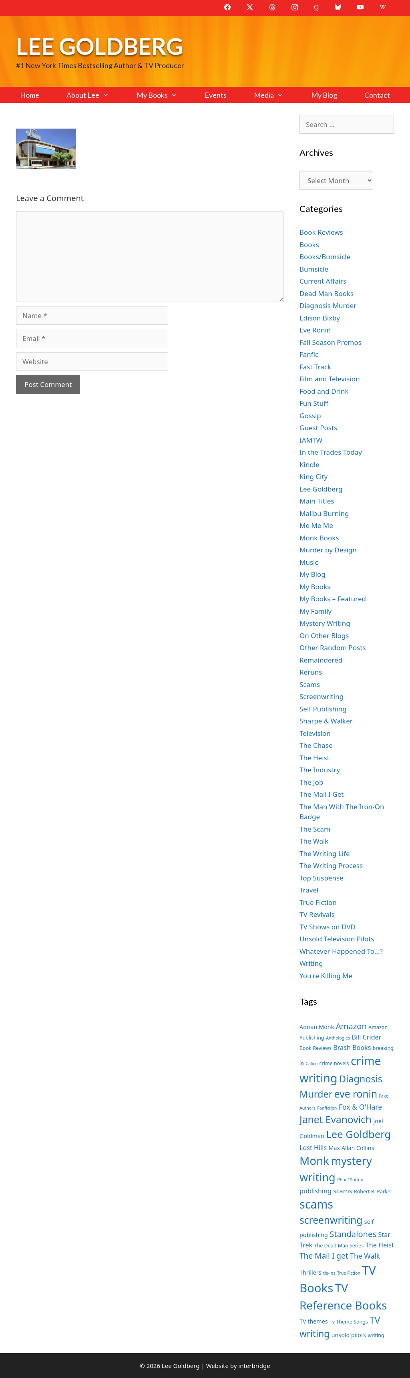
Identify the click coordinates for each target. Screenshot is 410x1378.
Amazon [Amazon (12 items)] (351, 1025)
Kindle (309, 464)
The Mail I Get (321, 794)
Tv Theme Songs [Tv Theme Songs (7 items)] (349, 1321)
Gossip (310, 415)
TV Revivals (317, 914)
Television (315, 733)
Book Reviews (321, 232)
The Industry (319, 769)
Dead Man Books (326, 293)
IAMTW (310, 440)
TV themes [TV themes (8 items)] (313, 1321)
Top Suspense (321, 877)
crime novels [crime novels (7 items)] (334, 1063)
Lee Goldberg (99, 46)
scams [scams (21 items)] (316, 1204)
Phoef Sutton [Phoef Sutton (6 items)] (350, 1180)
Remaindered (320, 660)
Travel (308, 889)
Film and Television (329, 378)
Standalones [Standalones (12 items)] (353, 1233)
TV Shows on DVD (327, 926)
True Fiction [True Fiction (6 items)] (348, 1273)
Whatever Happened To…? (341, 951)
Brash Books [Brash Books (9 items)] (352, 1047)
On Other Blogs (324, 635)
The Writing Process (331, 865)
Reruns (310, 672)
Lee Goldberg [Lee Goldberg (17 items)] (358, 1134)
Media (275, 95)
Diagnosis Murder (327, 305)
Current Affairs (322, 281)
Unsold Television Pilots (336, 938)
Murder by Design (328, 549)
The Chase (315, 745)
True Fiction (318, 902)
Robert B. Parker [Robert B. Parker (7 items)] (373, 1191)
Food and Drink (324, 391)
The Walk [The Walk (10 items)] (365, 1256)
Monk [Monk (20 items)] (314, 1160)
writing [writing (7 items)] (376, 1335)
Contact (377, 95)
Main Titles (316, 501)
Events (216, 95)
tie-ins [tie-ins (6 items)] (329, 1273)
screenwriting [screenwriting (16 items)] (330, 1220)
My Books (164, 95)
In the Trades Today (330, 452)
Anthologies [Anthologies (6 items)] (338, 1038)
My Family (315, 611)
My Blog (324, 95)
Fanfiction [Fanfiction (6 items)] (327, 1108)
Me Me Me (316, 525)
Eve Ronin (315, 329)
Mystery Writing (324, 623)
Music (308, 562)
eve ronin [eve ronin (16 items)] (355, 1093)
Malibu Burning (324, 513)
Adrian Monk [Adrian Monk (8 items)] (316, 1027)
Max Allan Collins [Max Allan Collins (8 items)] (351, 1148)
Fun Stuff (313, 403)
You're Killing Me (325, 975)
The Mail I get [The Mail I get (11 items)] (323, 1256)
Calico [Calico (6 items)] (311, 1063)
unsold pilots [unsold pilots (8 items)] (349, 1335)
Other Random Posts (332, 647)
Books (309, 244)
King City (313, 476)
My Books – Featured (332, 598)
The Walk (313, 841)
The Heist (314, 757)
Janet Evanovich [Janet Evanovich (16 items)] (335, 1119)
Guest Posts (318, 427)
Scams (309, 684)
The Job (311, 782)
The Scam (314, 829)
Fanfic (308, 354)
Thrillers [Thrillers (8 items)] (310, 1272)
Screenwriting (321, 696)
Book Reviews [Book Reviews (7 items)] (315, 1048)
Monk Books (319, 537)
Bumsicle (313, 269)
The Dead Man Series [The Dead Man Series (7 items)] (339, 1245)
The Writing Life (324, 853)
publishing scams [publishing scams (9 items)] (325, 1191)
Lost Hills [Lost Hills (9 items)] (313, 1147)
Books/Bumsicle (324, 256)
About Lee (94, 95)
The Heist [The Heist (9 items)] (380, 1245)
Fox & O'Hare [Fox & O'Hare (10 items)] (360, 1107)
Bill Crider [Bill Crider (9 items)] (366, 1037)
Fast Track (315, 366)
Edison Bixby (319, 317)
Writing (311, 963)
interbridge (254, 1366)
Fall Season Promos (330, 342)
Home (29, 95)
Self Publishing (323, 708)
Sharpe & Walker (326, 720)
